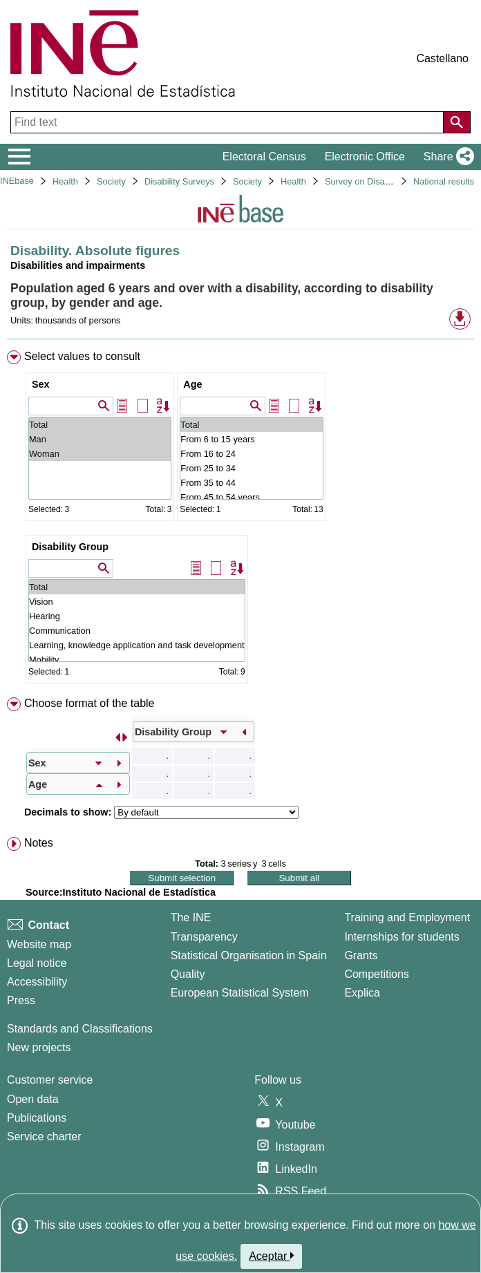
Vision (137, 601)
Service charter (44, 1136)
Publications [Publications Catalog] (36, 1118)
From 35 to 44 (251, 482)
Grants (360, 955)
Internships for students (401, 937)
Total (100, 424)
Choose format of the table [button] (89, 703)
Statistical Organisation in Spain (249, 955)
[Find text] (228, 122)
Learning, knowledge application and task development (137, 645)
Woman (100, 453)
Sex (41, 384)
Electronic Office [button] (365, 156)
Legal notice (36, 963)
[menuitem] (240, 519)
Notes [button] (38, 843)
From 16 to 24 (251, 453)
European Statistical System (240, 993)
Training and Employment (407, 917)
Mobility (137, 659)
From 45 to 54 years (251, 497)
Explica (362, 993)
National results (443, 181)
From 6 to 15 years (251, 439)
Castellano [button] (442, 58)
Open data (33, 1099)
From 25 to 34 (251, 468)
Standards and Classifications (80, 1029)
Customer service (50, 1080)
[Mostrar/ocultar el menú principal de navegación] (19, 156)
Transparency (204, 937)
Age (192, 384)
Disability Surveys (179, 181)
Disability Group (70, 546)
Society (111, 181)
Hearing (137, 616)
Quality (188, 974)
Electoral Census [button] (264, 156)
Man (100, 439)
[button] (446, 156)
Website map (39, 944)
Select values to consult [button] (82, 356)
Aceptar (271, 1256)
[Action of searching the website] (457, 122)
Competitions (376, 974)
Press (21, 1000)
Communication (137, 630)
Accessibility (37, 982)
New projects (38, 1047)
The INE (191, 917)
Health (65, 181)
